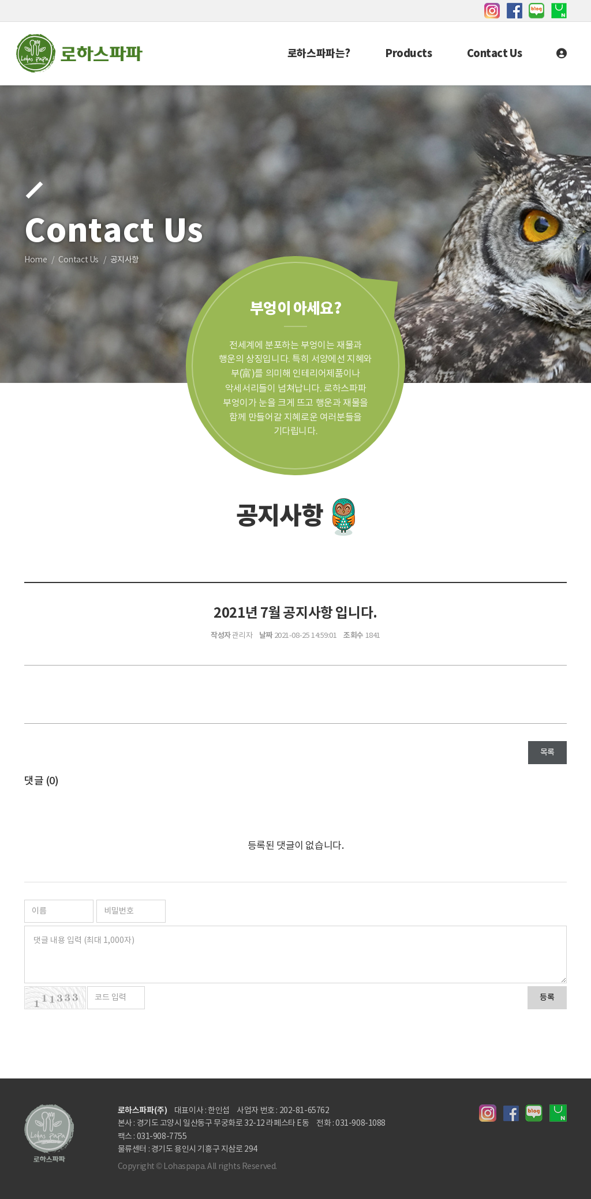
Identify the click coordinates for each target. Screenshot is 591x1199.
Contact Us (494, 53)
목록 (547, 752)
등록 (547, 997)
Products (408, 53)
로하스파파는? (318, 53)
